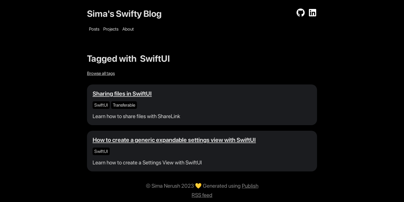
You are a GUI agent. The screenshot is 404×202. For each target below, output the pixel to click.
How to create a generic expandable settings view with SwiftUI (174, 139)
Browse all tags (101, 73)
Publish (250, 186)
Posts (94, 29)
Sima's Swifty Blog (124, 13)
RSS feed (202, 195)
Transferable (124, 105)
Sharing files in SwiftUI (122, 93)
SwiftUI (101, 105)
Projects (110, 29)
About (128, 29)
